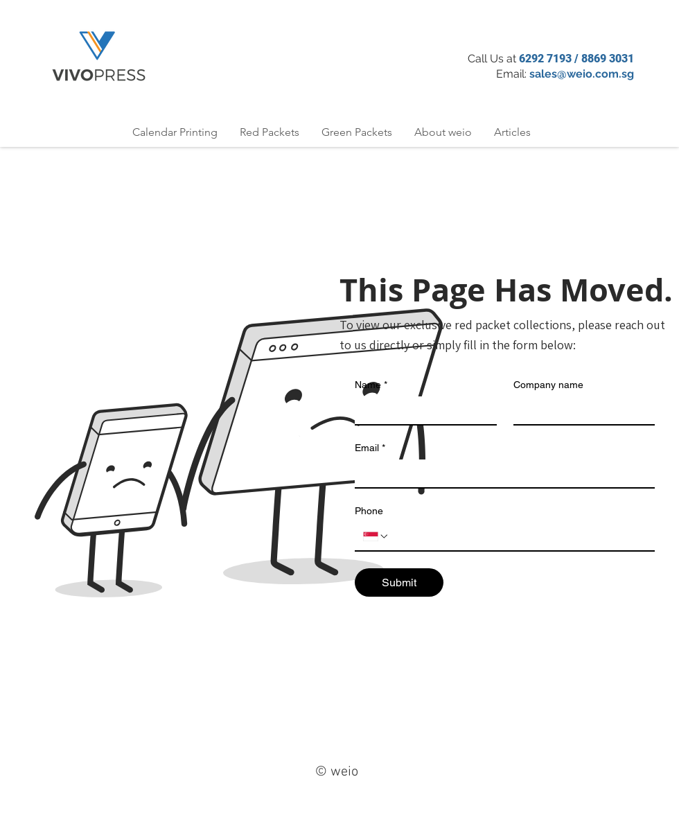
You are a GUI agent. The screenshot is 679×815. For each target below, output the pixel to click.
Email (370, 448)
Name (371, 385)
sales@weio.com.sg (581, 73)
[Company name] (580, 410)
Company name (548, 384)
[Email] (500, 473)
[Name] (421, 410)
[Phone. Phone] (517, 536)
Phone (369, 510)
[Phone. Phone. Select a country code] (376, 536)
